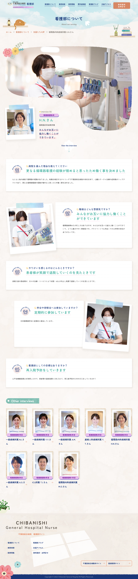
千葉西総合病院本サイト (92, 563)
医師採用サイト (114, 563)
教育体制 (11, 547)
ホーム (9, 32)
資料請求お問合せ (122, 5)
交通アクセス (38, 547)
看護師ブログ (38, 542)
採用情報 (11, 553)
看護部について (22, 32)
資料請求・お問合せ (40, 553)
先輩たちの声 (39, 32)
